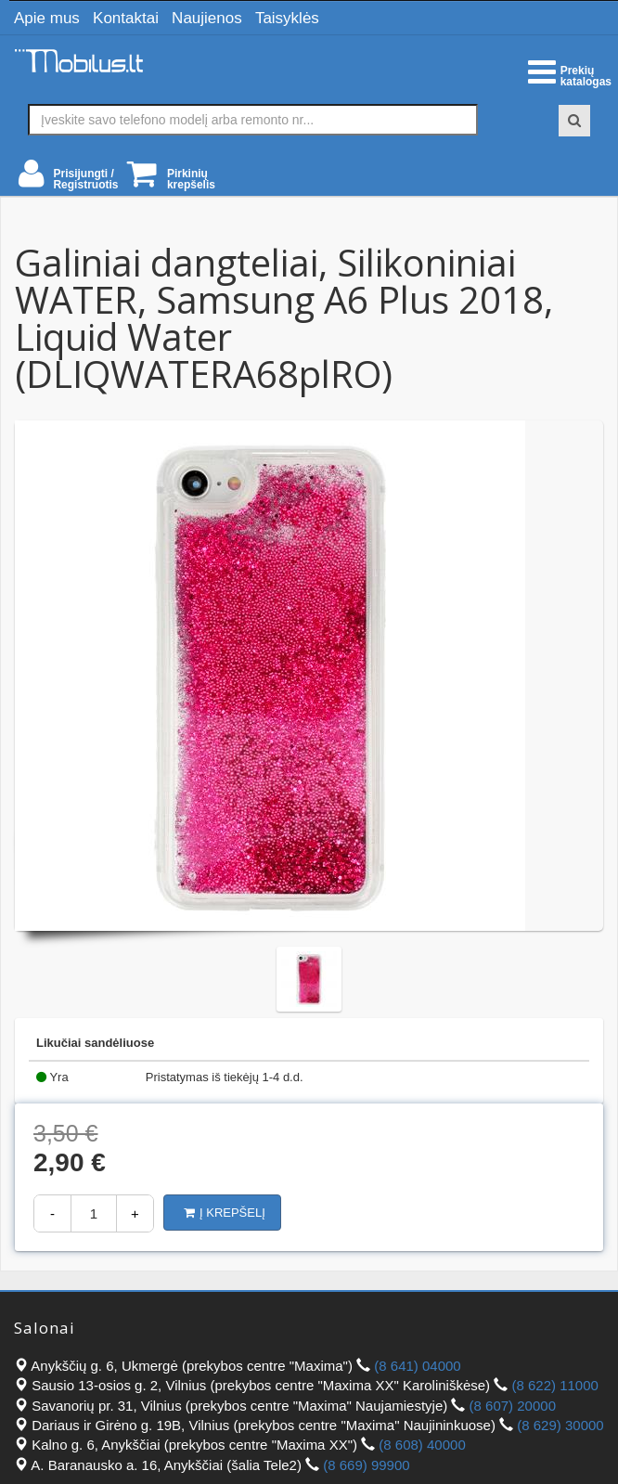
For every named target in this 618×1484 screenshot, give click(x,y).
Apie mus (47, 18)
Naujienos (207, 18)
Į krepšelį (224, 1212)
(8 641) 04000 (417, 1366)
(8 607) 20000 (513, 1405)
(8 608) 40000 (422, 1444)
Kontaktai (126, 18)
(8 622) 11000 (554, 1385)
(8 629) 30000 (560, 1425)
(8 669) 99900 (366, 1465)
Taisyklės (287, 18)
